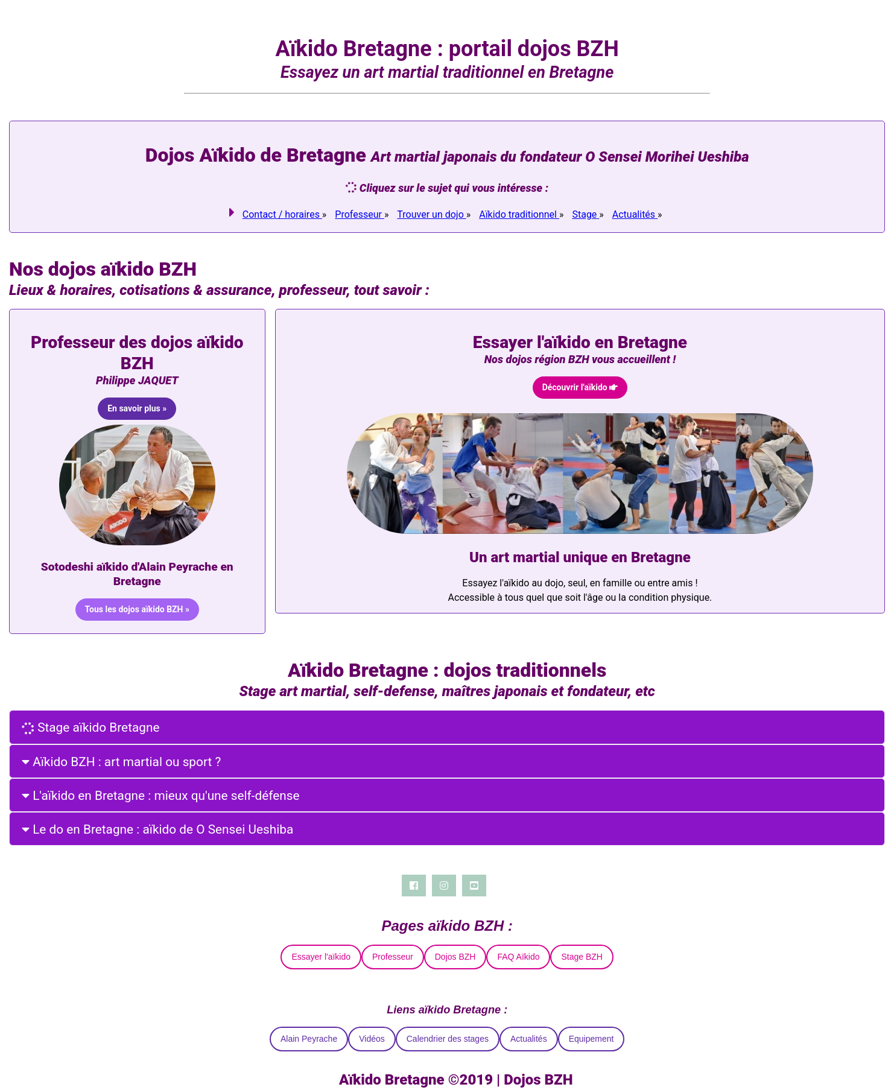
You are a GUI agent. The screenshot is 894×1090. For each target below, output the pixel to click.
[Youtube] (473, 885)
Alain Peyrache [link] (308, 1039)
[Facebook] (413, 885)
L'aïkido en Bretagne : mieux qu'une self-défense (160, 795)
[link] (282, 214)
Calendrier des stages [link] (447, 1039)
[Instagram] (443, 885)
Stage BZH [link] (582, 957)
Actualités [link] (528, 1039)
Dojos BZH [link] (454, 957)
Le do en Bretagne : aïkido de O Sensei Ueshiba (157, 829)
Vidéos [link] (371, 1039)
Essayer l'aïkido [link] (320, 957)
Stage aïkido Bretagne (90, 727)
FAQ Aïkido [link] (518, 957)
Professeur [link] (392, 957)
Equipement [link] (590, 1039)
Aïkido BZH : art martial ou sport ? (120, 762)
